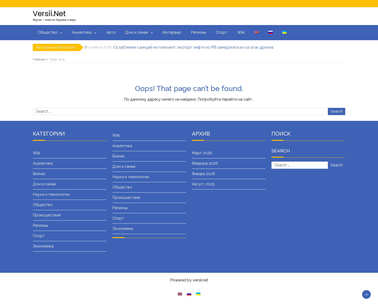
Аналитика (82, 32)
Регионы (198, 32)
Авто (110, 32)
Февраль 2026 (205, 163)
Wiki (241, 32)
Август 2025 (203, 184)
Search (337, 111)
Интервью (171, 32)
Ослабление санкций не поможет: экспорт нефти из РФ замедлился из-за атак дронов (193, 47)
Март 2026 (202, 153)
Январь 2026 (203, 173)
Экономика (43, 246)
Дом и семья (136, 32)
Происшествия (47, 215)
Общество (47, 32)
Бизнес (39, 173)
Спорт (222, 32)
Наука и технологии (51, 194)
